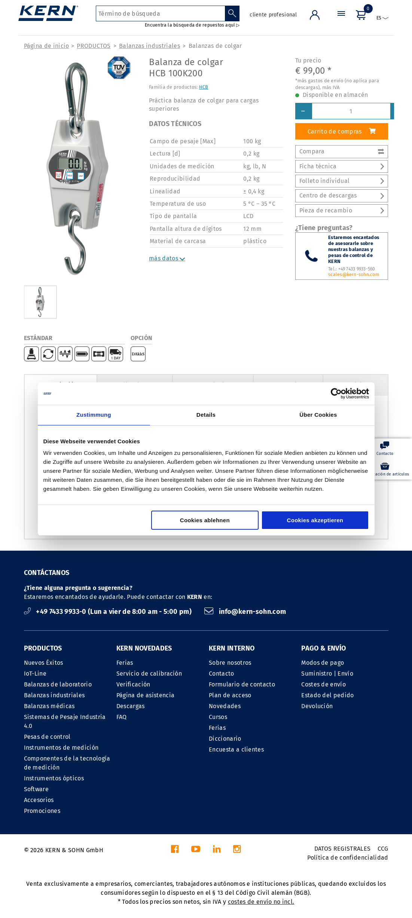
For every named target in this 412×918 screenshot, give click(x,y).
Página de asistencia (145, 695)
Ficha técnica (341, 166)
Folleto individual (341, 180)
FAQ (121, 716)
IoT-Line (35, 673)
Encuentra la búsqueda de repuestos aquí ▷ (192, 25)
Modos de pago (322, 662)
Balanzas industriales (149, 45)
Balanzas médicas (49, 706)
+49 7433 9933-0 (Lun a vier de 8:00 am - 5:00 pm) (108, 612)
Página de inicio (46, 45)
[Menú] (341, 20)
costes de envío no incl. (261, 901)
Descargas (130, 706)
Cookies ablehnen (205, 520)
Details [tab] (206, 414)
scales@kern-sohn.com (353, 274)
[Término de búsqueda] (160, 13)
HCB (203, 87)
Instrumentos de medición (61, 747)
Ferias (124, 662)
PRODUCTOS (93, 45)
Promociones (42, 810)
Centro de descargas (341, 195)
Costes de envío (323, 684)
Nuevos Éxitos (43, 662)
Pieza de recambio (341, 210)
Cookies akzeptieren (315, 520)
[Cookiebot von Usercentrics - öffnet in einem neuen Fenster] (336, 393)
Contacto (221, 673)
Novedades (225, 706)
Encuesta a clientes (236, 749)
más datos (167, 258)
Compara (341, 151)
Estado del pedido (327, 695)
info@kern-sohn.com (245, 612)
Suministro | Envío (327, 673)
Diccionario (225, 738)
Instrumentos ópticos (54, 778)
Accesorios (39, 800)
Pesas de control (47, 736)
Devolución (317, 706)
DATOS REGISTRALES (342, 848)
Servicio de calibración (149, 673)
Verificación (133, 684)
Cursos (218, 716)
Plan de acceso (230, 695)
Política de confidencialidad (347, 857)
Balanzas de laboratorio (58, 684)
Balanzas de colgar (215, 45)
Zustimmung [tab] (93, 414)
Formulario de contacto (242, 684)
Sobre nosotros (230, 662)
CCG (383, 848)
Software (36, 789)
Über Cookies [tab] (318, 414)
